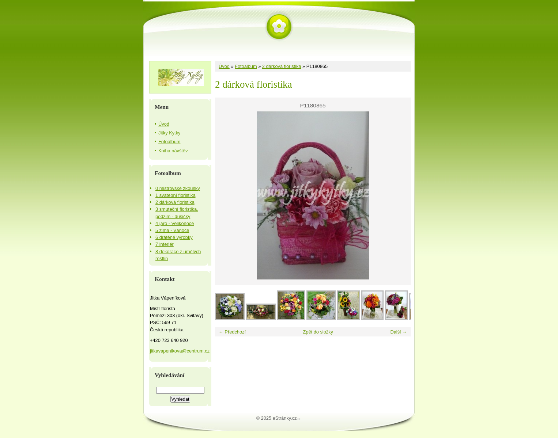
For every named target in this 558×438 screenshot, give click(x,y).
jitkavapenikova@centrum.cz (180, 351)
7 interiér (164, 244)
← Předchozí (232, 332)
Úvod (224, 66)
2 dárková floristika (281, 66)
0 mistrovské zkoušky (177, 188)
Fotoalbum (246, 66)
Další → (398, 332)
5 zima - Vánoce (172, 230)
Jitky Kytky (169, 133)
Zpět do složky (318, 332)
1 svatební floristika (175, 195)
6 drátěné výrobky (174, 237)
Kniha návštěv (173, 150)
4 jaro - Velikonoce (174, 223)
